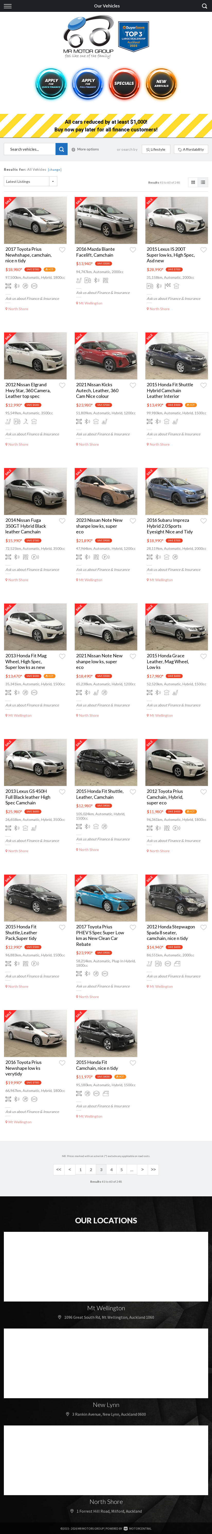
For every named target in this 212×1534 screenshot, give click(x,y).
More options (85, 149)
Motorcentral (138, 1527)
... (131, 1169)
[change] (55, 169)
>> (152, 1169)
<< (59, 1169)
